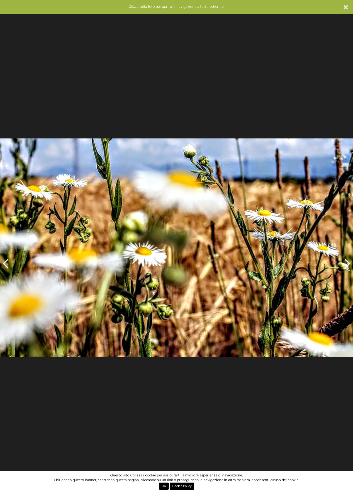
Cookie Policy (182, 486)
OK (164, 486)
